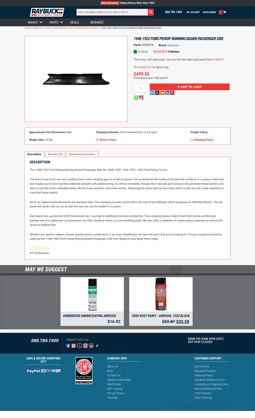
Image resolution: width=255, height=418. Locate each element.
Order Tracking (203, 397)
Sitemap (112, 397)
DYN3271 (218, 59)
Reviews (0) (55, 154)
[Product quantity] (141, 87)
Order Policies (202, 393)
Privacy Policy (115, 393)
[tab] (34, 154)
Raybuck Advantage (119, 379)
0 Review (174, 51)
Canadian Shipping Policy (209, 379)
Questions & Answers (82, 154)
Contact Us (114, 375)
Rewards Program (205, 370)
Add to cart (191, 87)
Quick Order (209, 12)
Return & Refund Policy (208, 388)
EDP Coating (114, 388)
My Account (193, 12)
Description (34, 154)
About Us (112, 366)
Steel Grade (114, 384)
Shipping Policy (203, 375)
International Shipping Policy (211, 384)
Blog (110, 370)
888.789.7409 (173, 12)
